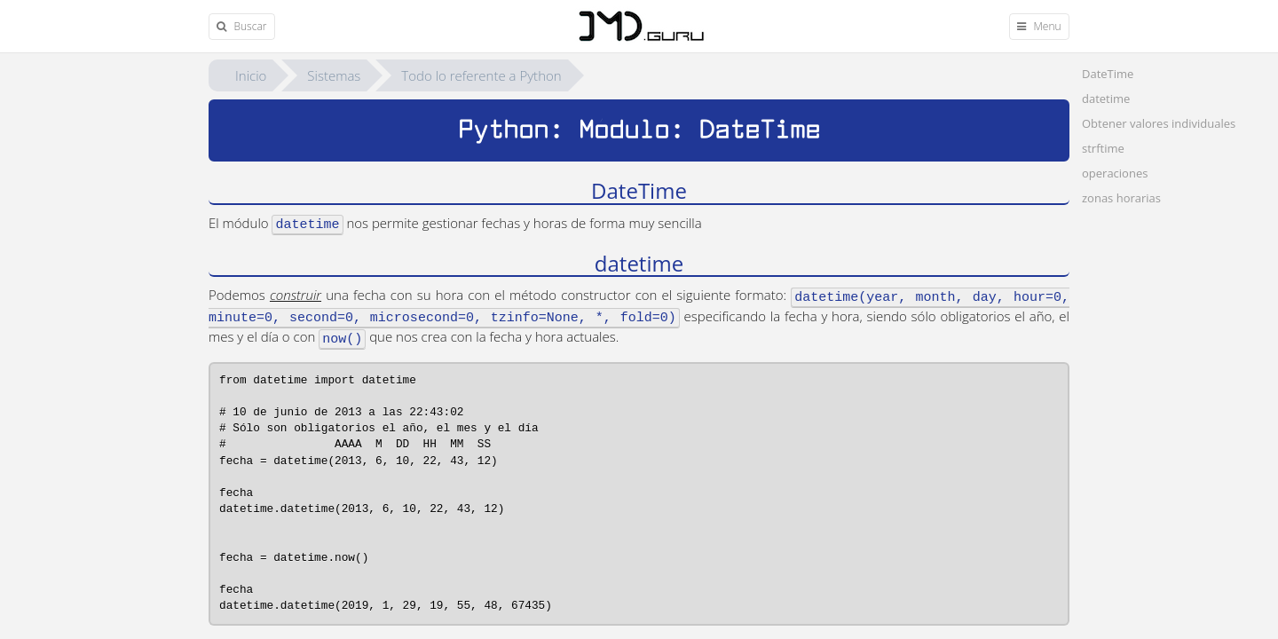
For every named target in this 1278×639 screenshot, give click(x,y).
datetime (1106, 98)
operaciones (1115, 173)
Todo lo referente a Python (481, 75)
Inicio (250, 75)
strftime (1103, 148)
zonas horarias (1121, 198)
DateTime (1107, 74)
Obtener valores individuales (1158, 123)
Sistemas (333, 75)
